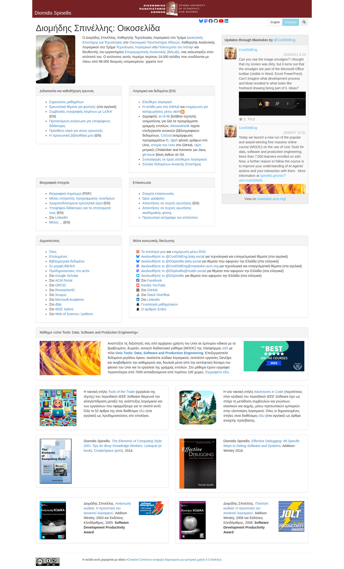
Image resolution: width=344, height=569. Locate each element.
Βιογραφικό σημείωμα (65, 193)
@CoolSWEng (284, 40)
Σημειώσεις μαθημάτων (66, 102)
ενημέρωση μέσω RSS (189, 252)
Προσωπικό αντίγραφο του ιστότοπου (170, 217)
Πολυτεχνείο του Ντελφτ (176, 47)
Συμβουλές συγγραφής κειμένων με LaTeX (80, 111)
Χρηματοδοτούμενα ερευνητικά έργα (75, 203)
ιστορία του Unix (163, 145)
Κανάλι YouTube (153, 285)
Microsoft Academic (69, 299)
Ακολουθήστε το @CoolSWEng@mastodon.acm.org (179, 266)
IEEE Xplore (64, 309)
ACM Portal (63, 280)
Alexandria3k (179, 126)
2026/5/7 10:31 (295, 132)
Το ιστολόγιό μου (153, 252)
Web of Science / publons (74, 314)
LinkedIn (61, 217)
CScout (166, 135)
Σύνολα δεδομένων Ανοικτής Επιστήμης (171, 164)
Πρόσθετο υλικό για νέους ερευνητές (76, 131)
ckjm (197, 145)
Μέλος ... (55, 222)
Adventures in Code (268, 392)
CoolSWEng (248, 50)
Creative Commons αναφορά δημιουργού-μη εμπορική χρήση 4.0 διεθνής (174, 559)
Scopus (60, 295)
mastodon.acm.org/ (271, 199)
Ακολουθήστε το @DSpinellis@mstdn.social (173, 271)
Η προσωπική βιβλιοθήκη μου (71, 135)
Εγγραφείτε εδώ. (217, 372)
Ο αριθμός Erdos (153, 309)
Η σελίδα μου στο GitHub (160, 107)
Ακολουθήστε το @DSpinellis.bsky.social (171, 261)
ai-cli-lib (164, 116)
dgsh (174, 140)
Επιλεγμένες (58, 256)
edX (225, 348)
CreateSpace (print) (108, 450)
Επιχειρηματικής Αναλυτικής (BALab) (152, 52)
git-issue (148, 154)
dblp (58, 304)
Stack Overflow (158, 295)
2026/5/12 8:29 (295, 54)
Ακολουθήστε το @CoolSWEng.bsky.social (172, 256)
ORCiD (60, 285)
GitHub (152, 290)
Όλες (53, 252)
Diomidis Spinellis (53, 13)
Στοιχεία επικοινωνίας (158, 193)
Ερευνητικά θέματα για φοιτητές (72, 107)
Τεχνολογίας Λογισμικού (133, 47)
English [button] (275, 22)
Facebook (154, 280)
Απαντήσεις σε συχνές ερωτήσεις (166, 203)
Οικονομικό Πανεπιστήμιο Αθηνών (154, 42)
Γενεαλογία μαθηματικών (159, 304)
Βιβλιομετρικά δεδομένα (66, 261)
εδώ (142, 411)
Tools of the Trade (121, 392)
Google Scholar (66, 276)
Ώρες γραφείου (153, 198)
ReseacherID (65, 290)
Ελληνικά (290, 22)
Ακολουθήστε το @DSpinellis (162, 276)
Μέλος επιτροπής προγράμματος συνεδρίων (82, 198)
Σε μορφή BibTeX (62, 266)
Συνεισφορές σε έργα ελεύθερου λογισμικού (174, 159)
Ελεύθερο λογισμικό (157, 102)
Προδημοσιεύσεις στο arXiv (69, 271)
